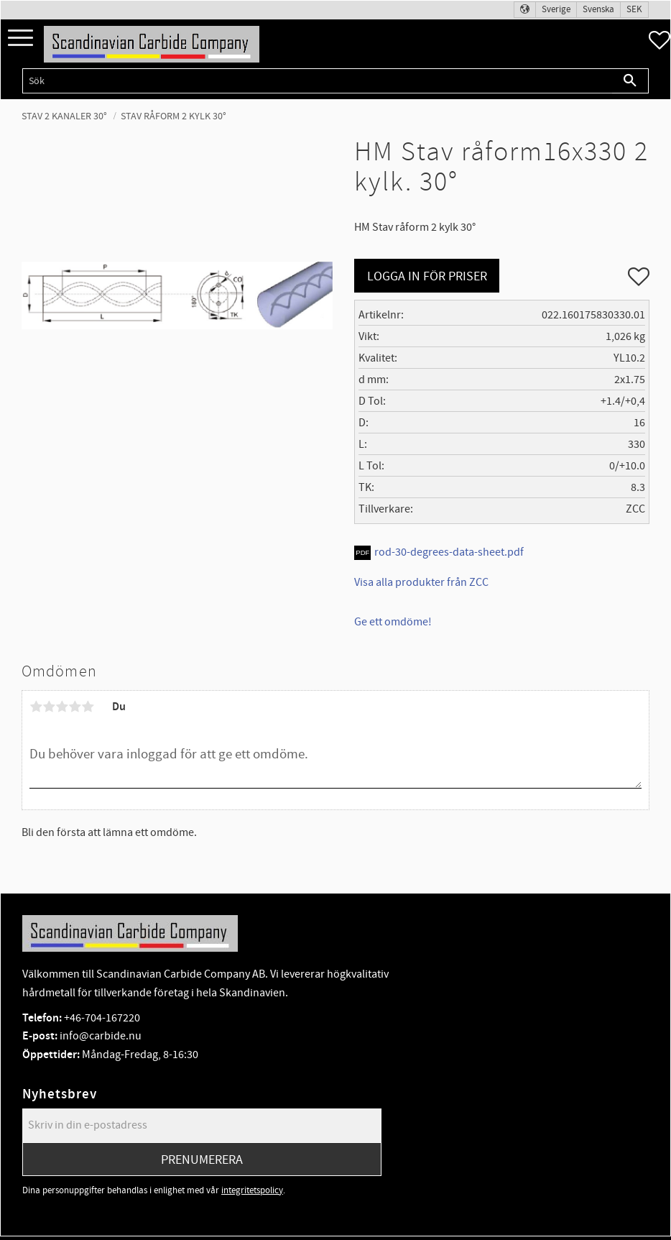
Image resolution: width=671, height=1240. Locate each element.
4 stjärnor (74, 706)
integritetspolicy (252, 1190)
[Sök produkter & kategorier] (317, 80)
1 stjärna (35, 706)
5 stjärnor (87, 706)
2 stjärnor (48, 706)
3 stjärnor (61, 706)
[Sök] (630, 80)
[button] (20, 38)
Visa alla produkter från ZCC (421, 582)
